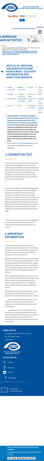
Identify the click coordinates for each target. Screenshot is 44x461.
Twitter (7, 362)
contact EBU (8, 339)
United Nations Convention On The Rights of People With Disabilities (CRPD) (21, 48)
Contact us (7, 381)
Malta (40, 94)
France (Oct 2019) (40, 89)
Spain (19, 105)
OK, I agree (12, 458)
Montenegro (11, 99)
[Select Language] (27, 16)
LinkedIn (8, 372)
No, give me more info (27, 458)
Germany (10, 94)
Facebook (8, 367)
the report (18, 143)
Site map (19, 381)
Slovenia (10, 105)
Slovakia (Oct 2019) (41, 101)
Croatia (30, 87)
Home (3, 46)
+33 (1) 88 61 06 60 (13, 336)
